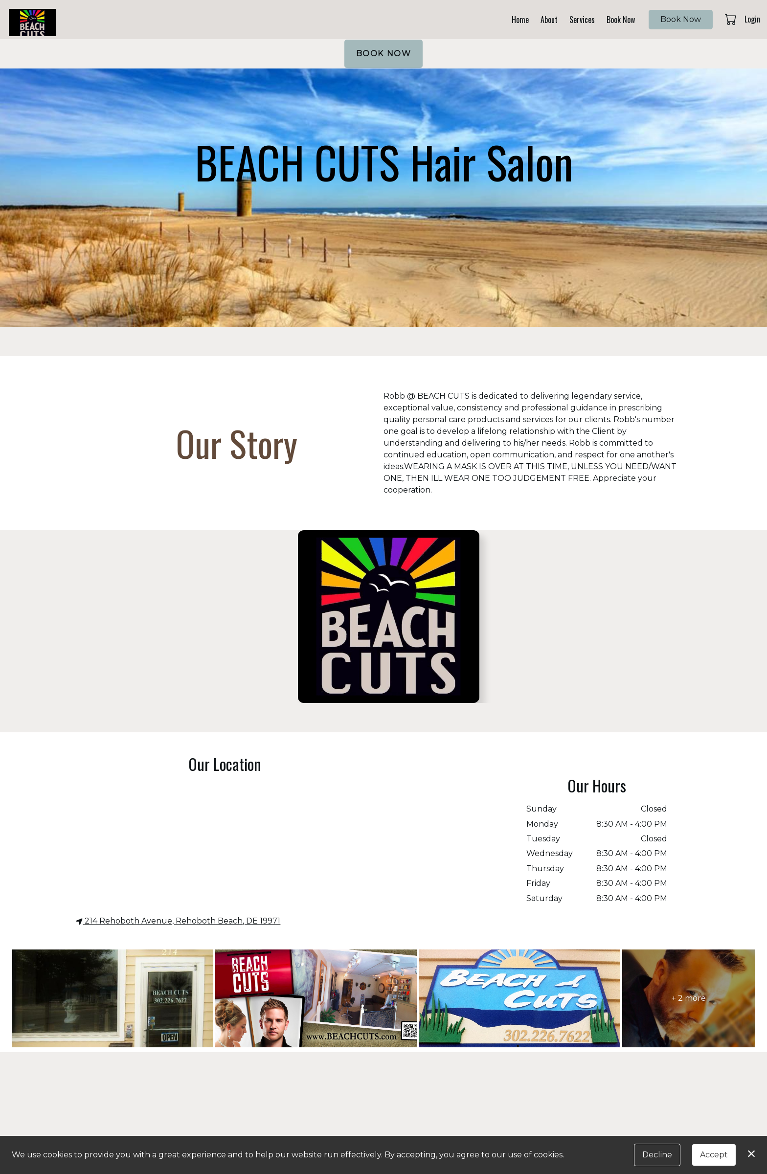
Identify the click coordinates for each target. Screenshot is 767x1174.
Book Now (621, 19)
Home (520, 19)
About (549, 19)
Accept (714, 1154)
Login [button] (752, 19)
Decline (657, 1154)
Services (582, 19)
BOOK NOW (383, 53)
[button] (731, 19)
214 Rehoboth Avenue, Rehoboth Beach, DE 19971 (178, 921)
